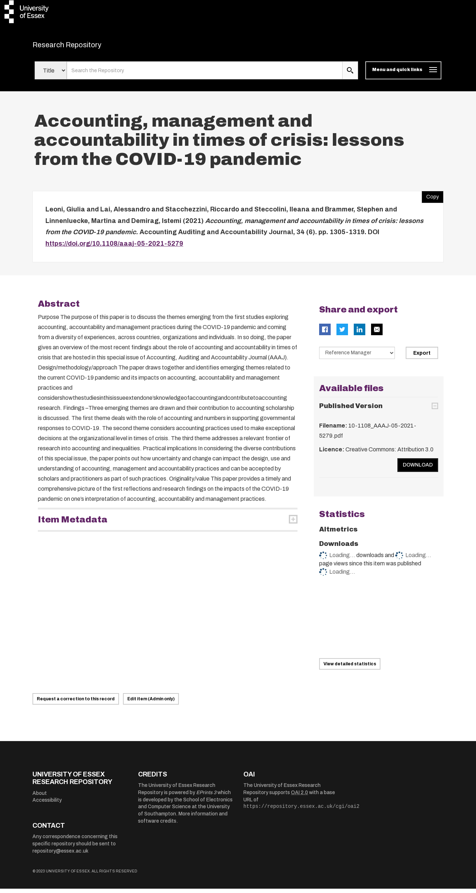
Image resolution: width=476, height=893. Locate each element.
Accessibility (47, 804)
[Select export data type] (357, 357)
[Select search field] (51, 75)
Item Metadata (72, 524)
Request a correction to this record (76, 703)
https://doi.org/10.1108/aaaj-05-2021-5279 (114, 247)
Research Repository (83, 47)
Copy (430, 200)
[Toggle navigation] (403, 75)
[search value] (205, 75)
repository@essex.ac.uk (60, 855)
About (39, 797)
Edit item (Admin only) (151, 703)
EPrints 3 (206, 797)
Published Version (351, 410)
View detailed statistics (349, 668)
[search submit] (350, 75)
